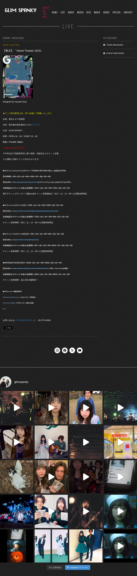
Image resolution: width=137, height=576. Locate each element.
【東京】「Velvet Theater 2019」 (23, 50)
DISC (89, 12)
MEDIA (80, 12)
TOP (29, 559)
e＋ (4, 309)
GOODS (106, 12)
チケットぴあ (9, 303)
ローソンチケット (11, 297)
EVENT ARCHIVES (115, 53)
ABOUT (71, 12)
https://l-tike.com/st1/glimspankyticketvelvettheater (35, 211)
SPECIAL (117, 12)
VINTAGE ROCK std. (26, 320)
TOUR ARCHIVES (114, 45)
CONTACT (128, 12)
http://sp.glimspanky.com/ (24, 182)
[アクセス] (35, 125)
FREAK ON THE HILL (46, 12)
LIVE (63, 12)
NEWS (55, 12)
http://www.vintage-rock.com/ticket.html (30, 268)
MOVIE (97, 12)
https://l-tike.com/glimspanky (26, 240)
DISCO (75, 559)
